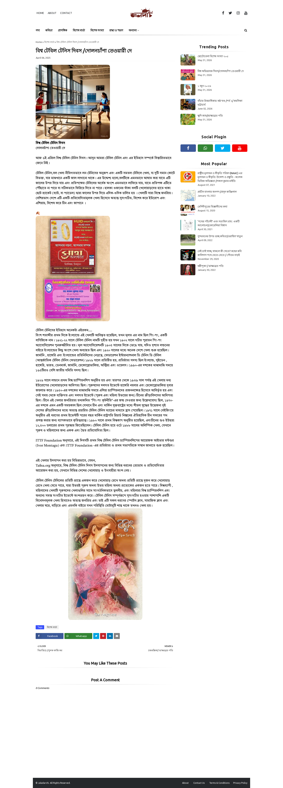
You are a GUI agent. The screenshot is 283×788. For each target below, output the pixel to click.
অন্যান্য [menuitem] (133, 30)
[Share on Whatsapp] (78, 636)
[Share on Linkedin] (110, 636)
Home (40, 13)
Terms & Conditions (219, 783)
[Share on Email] (117, 636)
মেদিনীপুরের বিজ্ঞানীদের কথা (212, 206)
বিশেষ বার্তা (49, 42)
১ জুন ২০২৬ (204, 85)
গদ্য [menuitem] (38, 30)
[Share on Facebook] (50, 636)
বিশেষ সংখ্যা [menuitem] (97, 30)
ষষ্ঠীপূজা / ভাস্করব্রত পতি (211, 265)
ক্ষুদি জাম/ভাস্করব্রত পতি (210, 115)
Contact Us (199, 783)
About (52, 13)
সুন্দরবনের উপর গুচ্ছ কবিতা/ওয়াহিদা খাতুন (220, 236)
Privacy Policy (240, 783)
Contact (66, 13)
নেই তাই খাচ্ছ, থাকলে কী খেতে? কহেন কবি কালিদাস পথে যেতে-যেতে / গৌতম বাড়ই (220, 253)
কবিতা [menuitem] (48, 30)
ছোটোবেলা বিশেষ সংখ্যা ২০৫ (213, 56)
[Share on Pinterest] (103, 636)
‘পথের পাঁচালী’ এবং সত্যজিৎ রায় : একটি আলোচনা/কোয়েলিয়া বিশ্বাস (219, 223)
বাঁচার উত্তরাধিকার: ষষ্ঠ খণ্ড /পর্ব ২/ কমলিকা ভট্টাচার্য (220, 102)
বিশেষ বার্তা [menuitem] (79, 30)
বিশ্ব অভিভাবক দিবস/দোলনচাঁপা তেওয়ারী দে (221, 71)
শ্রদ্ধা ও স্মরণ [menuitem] (116, 30)
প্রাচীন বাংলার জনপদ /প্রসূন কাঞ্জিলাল (217, 191)
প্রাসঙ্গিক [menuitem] (62, 30)
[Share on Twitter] (96, 636)
